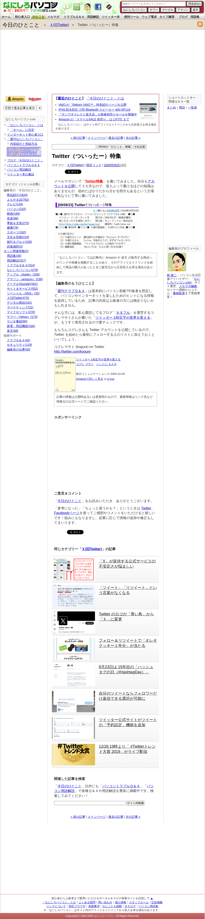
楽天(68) (12, 330)
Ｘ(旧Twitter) (59, 25)
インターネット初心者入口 (25, 134)
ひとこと (39, 16)
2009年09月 (112, 165)
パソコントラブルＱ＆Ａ (121, 786)
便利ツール (131, 16)
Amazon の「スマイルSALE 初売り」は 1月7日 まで (94, 119)
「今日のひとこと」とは (105, 98)
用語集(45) (14, 255)
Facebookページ (66, 513)
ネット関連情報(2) (16, 251)
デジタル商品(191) (19, 302)
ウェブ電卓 (149, 16)
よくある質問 (87, 902)
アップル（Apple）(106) (23, 274)
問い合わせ (105, 902)
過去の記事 (115, 137)
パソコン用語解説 (19, 169)
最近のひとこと (70, 98)
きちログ (130, 906)
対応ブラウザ (77, 906)
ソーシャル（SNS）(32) (23, 293)
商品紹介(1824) (17, 195)
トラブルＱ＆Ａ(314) (21, 265)
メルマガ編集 (188, 286)
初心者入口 (22, 16)
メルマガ (53, 16)
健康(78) (12, 227)
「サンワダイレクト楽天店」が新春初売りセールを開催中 (98, 114)
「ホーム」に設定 (22, 130)
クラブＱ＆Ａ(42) (18, 340)
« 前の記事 (78, 137)
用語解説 (93, 16)
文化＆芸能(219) (18, 237)
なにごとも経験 (112, 906)
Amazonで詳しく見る (89, 378)
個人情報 (120, 902)
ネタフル (123, 312)
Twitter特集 (94, 181)
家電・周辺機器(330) (21, 326)
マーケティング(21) (20, 307)
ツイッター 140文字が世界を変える (122, 317)
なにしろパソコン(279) (22, 270)
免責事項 (93, 906)
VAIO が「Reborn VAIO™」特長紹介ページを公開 (92, 104)
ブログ (183, 16)
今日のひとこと (21, 25)
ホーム (6, 16)
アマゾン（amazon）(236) (25, 279)
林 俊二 (172, 275)
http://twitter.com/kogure (72, 351)
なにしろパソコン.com (20, 119)
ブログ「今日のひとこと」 (25, 160)
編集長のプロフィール (184, 248)
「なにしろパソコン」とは (25, 125)
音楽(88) (12, 218)
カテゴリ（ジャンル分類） (23, 184)
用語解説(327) (16, 260)
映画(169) (13, 213)
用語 (182, 107)
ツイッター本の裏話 (20, 174)
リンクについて (56, 906)
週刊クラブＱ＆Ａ (71, 291)
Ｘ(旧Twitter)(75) (18, 298)
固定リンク (93, 165)
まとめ (171, 107)
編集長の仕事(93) (18, 349)
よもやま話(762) (18, 199)
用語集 (194, 16)
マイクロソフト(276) (21, 312)
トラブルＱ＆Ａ (74, 16)
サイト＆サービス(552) (22, 288)
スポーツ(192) (16, 232)
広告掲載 (157, 902)
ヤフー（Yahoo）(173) (22, 317)
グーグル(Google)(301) (22, 284)
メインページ (97, 137)
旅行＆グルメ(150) (19, 242)
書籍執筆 (179, 293)
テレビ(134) (15, 204)
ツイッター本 (111, 16)
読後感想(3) (15, 246)
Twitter (146, 508)
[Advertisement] (82, 63)
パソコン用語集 (148, 906)
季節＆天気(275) (18, 223)
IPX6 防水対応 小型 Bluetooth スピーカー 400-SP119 (94, 109)
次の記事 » (133, 137)
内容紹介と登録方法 (23, 144)
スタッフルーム (139, 902)
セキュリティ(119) (19, 344)
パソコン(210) (16, 209)
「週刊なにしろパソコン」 (25, 139)
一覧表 (192, 107)
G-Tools (110, 379)
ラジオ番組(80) (17, 321)
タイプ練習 (166, 16)
